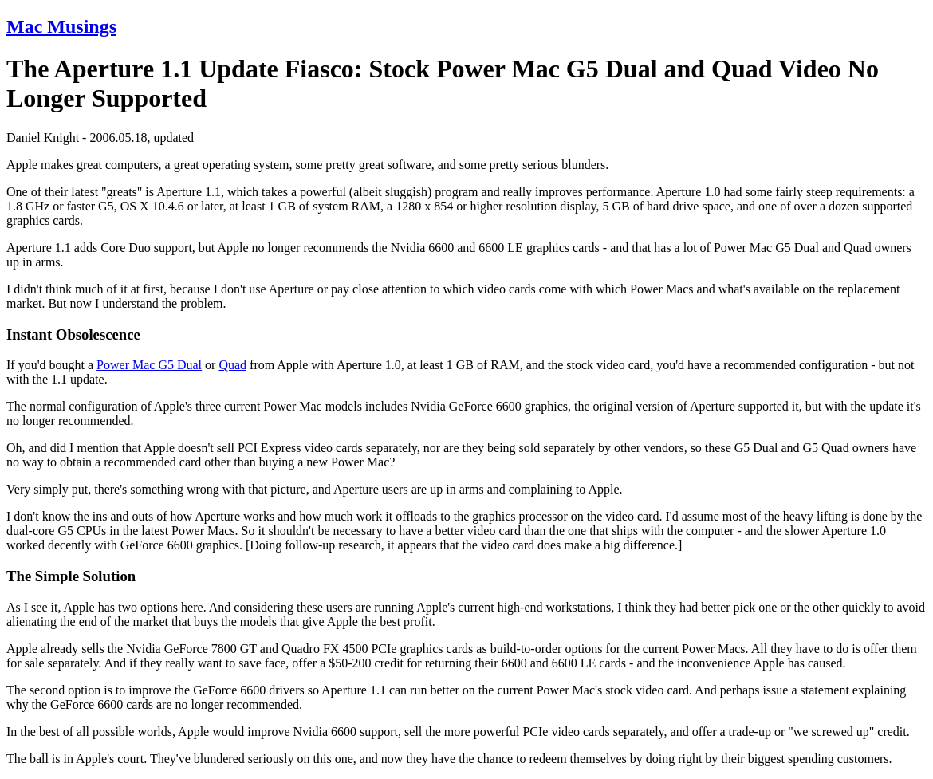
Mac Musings (61, 26)
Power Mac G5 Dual (149, 365)
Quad (232, 365)
